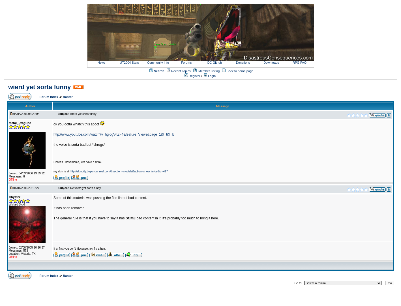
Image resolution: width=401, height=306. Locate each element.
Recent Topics (181, 71)
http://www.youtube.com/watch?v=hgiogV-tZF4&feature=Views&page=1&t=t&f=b (113, 134)
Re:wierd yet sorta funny (85, 188)
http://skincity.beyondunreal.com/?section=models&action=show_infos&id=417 (119, 171)
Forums (186, 62)
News (102, 62)
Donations (243, 62)
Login (210, 76)
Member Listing (209, 71)
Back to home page (240, 71)
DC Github (214, 62)
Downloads (271, 62)
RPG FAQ (299, 62)
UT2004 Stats (130, 62)
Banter (68, 97)
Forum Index (49, 97)
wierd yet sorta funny (39, 87)
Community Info (158, 62)
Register (192, 76)
